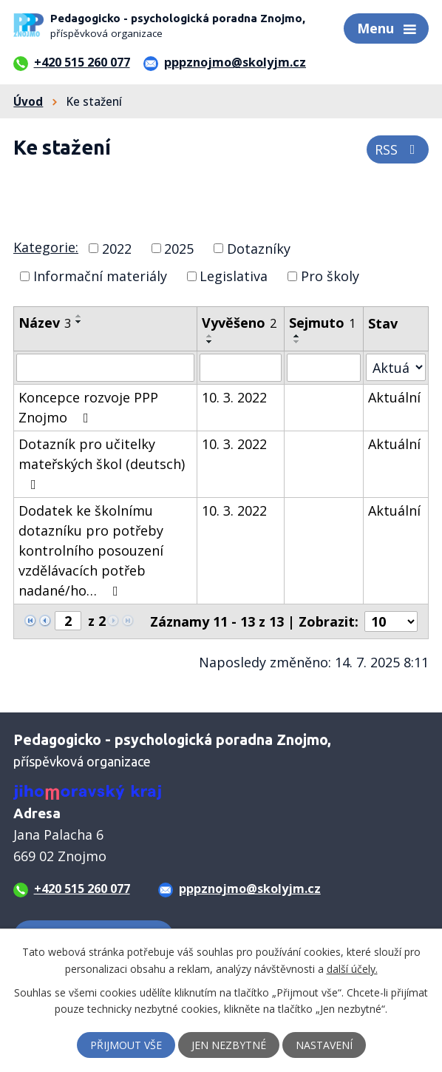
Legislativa (234, 276)
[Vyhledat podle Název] (105, 368)
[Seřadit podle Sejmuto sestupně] (297, 342)
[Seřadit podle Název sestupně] (79, 322)
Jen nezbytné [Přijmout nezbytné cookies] (228, 1045)
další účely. (352, 968)
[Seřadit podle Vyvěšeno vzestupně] (210, 336)
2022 (117, 248)
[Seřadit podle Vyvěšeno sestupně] (210, 342)
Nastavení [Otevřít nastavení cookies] (324, 1045)
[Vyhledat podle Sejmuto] (324, 368)
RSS (398, 149)
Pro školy (330, 276)
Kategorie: (45, 247)
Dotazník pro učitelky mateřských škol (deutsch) (101, 463)
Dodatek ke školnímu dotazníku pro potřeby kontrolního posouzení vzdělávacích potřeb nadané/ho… (90, 550)
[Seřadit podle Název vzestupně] (79, 316)
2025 (179, 248)
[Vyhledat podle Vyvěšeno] (241, 368)
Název (44, 322)
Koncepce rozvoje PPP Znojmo (88, 407)
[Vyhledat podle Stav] (396, 367)
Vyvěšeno (239, 322)
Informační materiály (100, 276)
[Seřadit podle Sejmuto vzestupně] (297, 336)
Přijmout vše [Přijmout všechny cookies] (126, 1045)
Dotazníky (258, 248)
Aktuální (394, 397)
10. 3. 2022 (234, 397)
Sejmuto (322, 322)
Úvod (28, 101)
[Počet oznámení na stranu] (391, 621)
